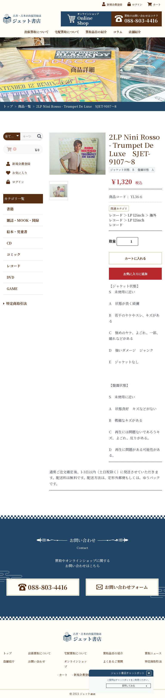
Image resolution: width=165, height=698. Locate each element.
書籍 (10, 208)
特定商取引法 (15, 303)
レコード (13, 265)
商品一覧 (24, 106)
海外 (153, 215)
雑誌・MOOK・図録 (23, 220)
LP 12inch (136, 215)
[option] (77, 154)
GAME (12, 288)
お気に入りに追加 (135, 274)
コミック (13, 254)
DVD (10, 277)
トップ (8, 106)
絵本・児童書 (17, 231)
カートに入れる (135, 258)
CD (9, 242)
